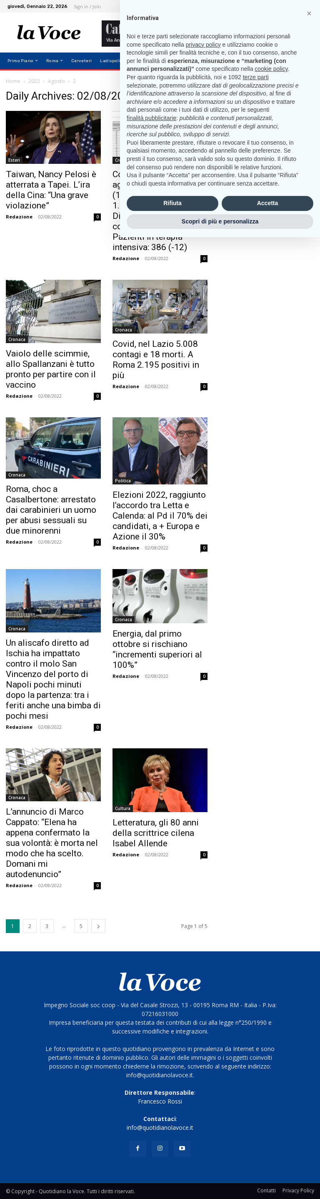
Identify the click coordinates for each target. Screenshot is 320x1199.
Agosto (56, 81)
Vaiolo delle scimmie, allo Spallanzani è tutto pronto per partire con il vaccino (51, 369)
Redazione (19, 216)
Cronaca (123, 160)
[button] (304, 61)
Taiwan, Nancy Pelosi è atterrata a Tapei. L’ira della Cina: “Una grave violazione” (51, 190)
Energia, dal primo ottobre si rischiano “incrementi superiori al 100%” (157, 649)
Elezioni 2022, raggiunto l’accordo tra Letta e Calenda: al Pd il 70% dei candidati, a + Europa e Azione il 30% (160, 516)
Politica (123, 481)
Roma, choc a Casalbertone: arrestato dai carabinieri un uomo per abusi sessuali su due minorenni (51, 510)
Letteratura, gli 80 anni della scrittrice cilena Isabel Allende (155, 833)
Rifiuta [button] (172, 1164)
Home (13, 81)
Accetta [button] (267, 1164)
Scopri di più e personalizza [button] (220, 1182)
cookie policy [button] (271, 1030)
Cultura (122, 808)
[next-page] (98, 926)
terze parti (256, 1039)
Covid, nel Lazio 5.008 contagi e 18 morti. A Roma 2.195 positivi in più (155, 359)
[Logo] (49, 32)
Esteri (14, 160)
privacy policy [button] (203, 1006)
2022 (34, 81)
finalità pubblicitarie (151, 1079)
